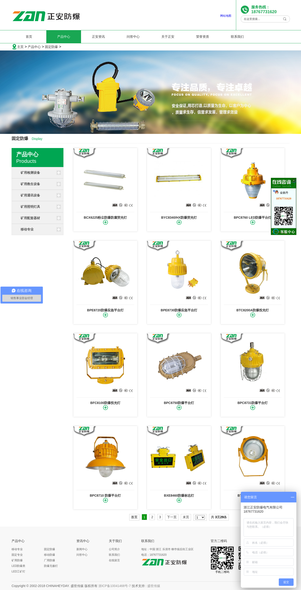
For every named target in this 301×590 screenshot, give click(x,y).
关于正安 (167, 36)
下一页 (172, 517)
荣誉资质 (202, 36)
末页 (186, 517)
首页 (29, 36)
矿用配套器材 (30, 218)
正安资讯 (98, 36)
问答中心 (133, 36)
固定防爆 (51, 47)
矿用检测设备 (30, 172)
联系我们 (237, 36)
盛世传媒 (153, 586)
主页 (20, 47)
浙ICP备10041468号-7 (114, 586)
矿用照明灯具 (30, 206)
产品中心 (63, 36)
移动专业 (27, 229)
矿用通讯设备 (30, 195)
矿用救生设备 (30, 184)
